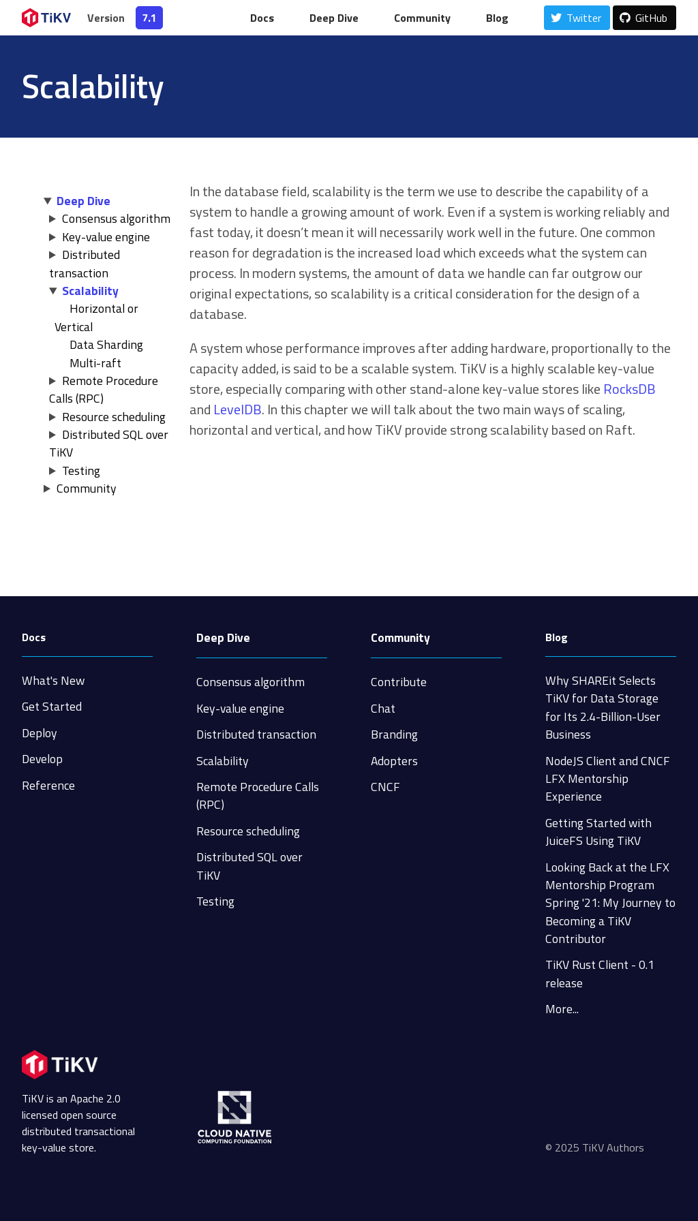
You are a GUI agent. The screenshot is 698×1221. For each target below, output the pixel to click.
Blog (497, 18)
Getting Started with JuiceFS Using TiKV (598, 832)
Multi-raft (95, 363)
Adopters (394, 761)
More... (562, 1009)
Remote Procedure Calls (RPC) (103, 389)
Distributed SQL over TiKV (108, 443)
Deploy (39, 733)
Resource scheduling (114, 416)
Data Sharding (106, 344)
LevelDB (237, 409)
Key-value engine (106, 237)
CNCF (385, 786)
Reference (48, 785)
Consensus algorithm (116, 218)
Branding (394, 734)
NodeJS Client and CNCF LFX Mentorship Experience (607, 779)
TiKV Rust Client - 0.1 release (599, 973)
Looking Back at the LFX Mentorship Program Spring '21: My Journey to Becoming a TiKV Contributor (610, 903)
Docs (262, 18)
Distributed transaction (84, 263)
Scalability (90, 290)
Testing (81, 470)
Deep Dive (334, 18)
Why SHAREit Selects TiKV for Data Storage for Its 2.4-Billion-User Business (603, 707)
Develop (42, 758)
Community (422, 18)
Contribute (399, 682)
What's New (53, 680)
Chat (383, 708)
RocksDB (629, 388)
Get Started (52, 706)
